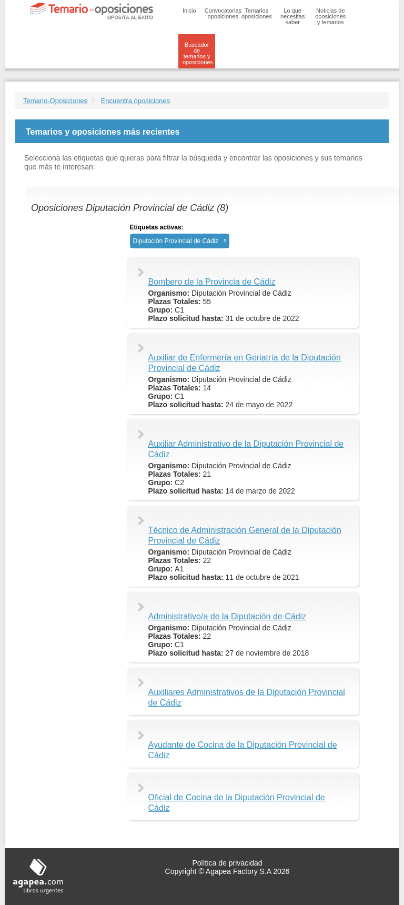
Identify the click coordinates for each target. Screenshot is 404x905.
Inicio (189, 10)
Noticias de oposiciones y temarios (330, 16)
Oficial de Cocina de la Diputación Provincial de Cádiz (236, 802)
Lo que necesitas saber (292, 16)
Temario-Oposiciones (55, 101)
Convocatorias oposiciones (223, 13)
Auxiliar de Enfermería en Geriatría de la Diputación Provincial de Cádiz (244, 363)
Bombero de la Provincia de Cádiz (212, 281)
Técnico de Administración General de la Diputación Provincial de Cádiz (244, 535)
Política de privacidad (227, 863)
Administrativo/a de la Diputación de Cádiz (227, 616)
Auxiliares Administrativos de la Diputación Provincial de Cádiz (246, 697)
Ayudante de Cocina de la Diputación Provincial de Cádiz (242, 750)
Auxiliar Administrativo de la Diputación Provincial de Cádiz (246, 449)
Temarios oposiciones (256, 13)
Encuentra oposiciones (135, 101)
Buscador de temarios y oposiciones (198, 53)
